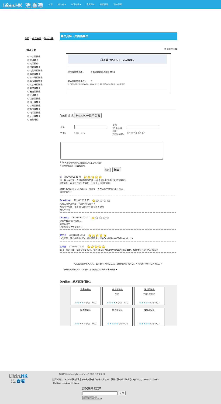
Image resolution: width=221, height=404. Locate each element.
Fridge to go (136, 379)
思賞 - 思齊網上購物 (120, 379)
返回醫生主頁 (170, 49)
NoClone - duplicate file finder (66, 383)
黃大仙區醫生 (36, 81)
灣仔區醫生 (35, 67)
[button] (61, 4)
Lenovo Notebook (150, 379)
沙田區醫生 (35, 102)
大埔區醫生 (35, 105)
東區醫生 (34, 60)
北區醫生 (34, 95)
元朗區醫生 (35, 116)
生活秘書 (36, 38)
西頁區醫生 (35, 98)
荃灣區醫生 (35, 109)
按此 (79, 165)
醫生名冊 (48, 38)
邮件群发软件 (102, 379)
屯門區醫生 (35, 112)
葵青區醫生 (35, 91)
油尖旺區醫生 (36, 84)
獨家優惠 (104, 4)
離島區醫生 (35, 88)
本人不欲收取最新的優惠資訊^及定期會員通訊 (82, 163)
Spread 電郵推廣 (72, 379)
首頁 (50, 4)
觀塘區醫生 (35, 74)
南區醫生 (34, 63)
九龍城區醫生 (36, 70)
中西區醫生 (35, 56)
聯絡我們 (117, 4)
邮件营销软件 (88, 379)
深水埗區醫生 (36, 77)
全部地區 (34, 119)
